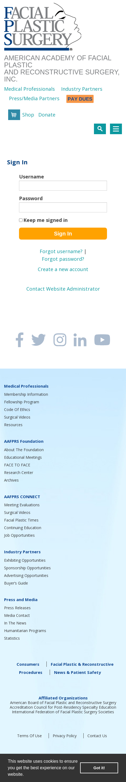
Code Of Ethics (17, 409)
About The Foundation (24, 449)
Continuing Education (22, 527)
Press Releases (17, 607)
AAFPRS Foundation (23, 441)
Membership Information (26, 394)
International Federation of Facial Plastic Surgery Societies (63, 711)
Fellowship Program (21, 401)
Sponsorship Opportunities (27, 567)
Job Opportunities (19, 535)
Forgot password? (63, 259)
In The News (15, 623)
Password (31, 198)
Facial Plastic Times (21, 520)
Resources (13, 424)
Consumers (28, 664)
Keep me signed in (45, 220)
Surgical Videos (17, 417)
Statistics (12, 638)
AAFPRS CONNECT (22, 496)
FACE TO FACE (17, 464)
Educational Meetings (23, 457)
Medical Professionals (29, 89)
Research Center (18, 472)
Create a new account (63, 269)
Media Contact (17, 615)
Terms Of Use (29, 735)
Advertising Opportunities (26, 575)
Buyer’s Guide (16, 583)
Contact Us (97, 735)
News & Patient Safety (77, 672)
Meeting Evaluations (22, 504)
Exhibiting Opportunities (25, 560)
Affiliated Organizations (63, 698)
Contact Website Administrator (63, 288)
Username (31, 176)
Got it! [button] (99, 768)
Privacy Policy (65, 735)
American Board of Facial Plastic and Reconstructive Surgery (63, 702)
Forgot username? (61, 251)
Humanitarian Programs (25, 630)
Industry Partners (81, 89)
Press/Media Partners (34, 98)
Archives (11, 480)
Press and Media (20, 599)
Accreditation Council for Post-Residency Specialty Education (63, 707)
